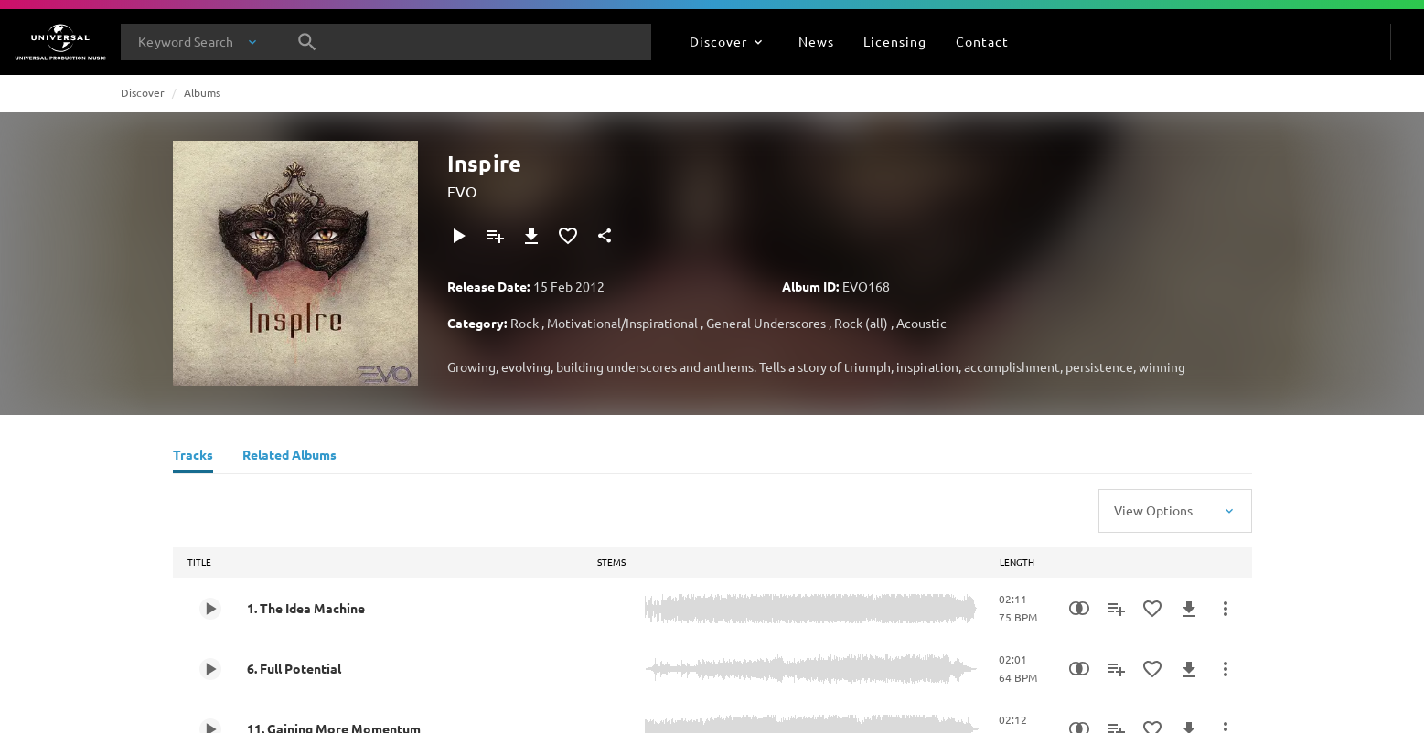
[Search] (307, 42)
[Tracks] (193, 457)
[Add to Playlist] (495, 236)
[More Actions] (1226, 609)
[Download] (531, 236)
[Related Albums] (289, 457)
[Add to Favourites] (568, 236)
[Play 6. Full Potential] (210, 669)
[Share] (605, 236)
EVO (461, 191)
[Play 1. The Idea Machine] (210, 609)
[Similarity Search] (1079, 609)
